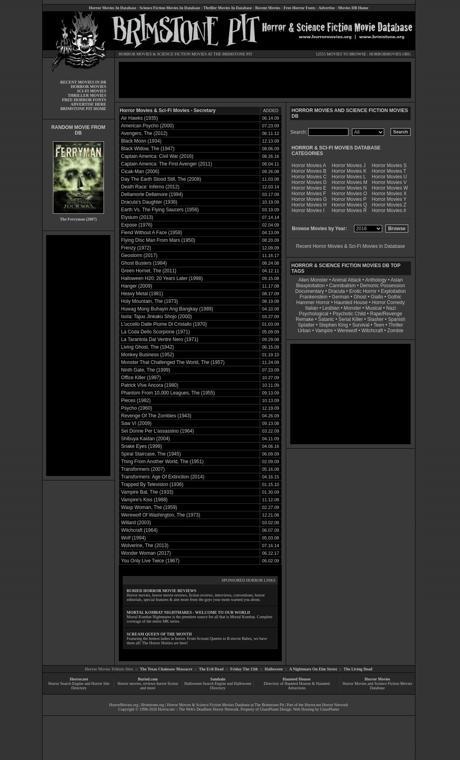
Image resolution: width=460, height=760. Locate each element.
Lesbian (331, 308)
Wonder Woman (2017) (146, 553)
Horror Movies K (349, 171)
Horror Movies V (389, 182)
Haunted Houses (297, 679)
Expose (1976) (137, 225)
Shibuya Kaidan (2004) (145, 438)
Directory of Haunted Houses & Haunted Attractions (297, 685)
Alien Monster (313, 280)
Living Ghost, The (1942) (147, 347)
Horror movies (129, 683)
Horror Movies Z (389, 205)
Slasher (375, 319)
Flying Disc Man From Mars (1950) (158, 240)
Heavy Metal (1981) (142, 293)
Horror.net (79, 679)
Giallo (377, 297)
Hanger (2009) (136, 286)
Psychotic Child (349, 314)
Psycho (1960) (136, 408)
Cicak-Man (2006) (140, 171)
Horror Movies (377, 679)
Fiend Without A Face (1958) (151, 232)
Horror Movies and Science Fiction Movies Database (377, 685)
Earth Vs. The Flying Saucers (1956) (160, 209)
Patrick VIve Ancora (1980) (150, 385)
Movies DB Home (353, 8)
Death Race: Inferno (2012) (150, 187)
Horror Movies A (308, 165)
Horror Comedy (388, 302)
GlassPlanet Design (275, 709)
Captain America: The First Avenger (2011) (166, 164)
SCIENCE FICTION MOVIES (182, 54)
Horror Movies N (349, 188)
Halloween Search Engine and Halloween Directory (217, 685)
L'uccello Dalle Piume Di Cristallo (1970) (164, 324)
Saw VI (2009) (136, 423)
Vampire (324, 330)
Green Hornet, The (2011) (149, 271)
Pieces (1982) (136, 400)
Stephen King (333, 325)
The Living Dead (358, 669)
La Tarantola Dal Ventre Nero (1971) (160, 339)
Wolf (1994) (133, 538)
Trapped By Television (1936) (152, 484)
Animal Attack (346, 280)
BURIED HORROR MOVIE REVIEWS (162, 590)
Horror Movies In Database (112, 8)
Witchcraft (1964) (139, 530)
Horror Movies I (307, 210)
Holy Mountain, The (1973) (149, 301)
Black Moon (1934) (141, 141)
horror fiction (167, 683)
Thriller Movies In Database (228, 8)
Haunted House (350, 302)
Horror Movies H (308, 205)
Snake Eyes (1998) (141, 446)
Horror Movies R (349, 210)
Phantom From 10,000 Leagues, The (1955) (168, 393)
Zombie (395, 330)
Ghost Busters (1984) (144, 263)
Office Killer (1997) (141, 377)
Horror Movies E (308, 188)
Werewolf (347, 330)
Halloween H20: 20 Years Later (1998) (162, 278)
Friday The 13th (244, 669)
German (340, 297)
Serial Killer (350, 319)
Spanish (396, 319)
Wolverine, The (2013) (145, 545)
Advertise (326, 8)
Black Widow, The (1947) (148, 148)
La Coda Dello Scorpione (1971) (155, 332)
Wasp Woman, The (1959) (149, 507)
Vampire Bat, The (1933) (147, 492)
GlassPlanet (329, 709)
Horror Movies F (308, 193)
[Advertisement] (78, 355)
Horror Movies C (308, 177)
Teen (379, 325)
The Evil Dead (211, 669)
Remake (305, 319)
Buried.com (148, 679)
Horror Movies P (349, 199)
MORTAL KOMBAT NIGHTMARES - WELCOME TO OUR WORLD (188, 612)
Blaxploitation (310, 285)
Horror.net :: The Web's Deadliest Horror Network (198, 709)
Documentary (309, 291)
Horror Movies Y (389, 199)
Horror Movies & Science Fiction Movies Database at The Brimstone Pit (225, 705)
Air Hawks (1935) (139, 118)
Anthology (376, 280)
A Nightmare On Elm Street (313, 669)
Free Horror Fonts (299, 8)
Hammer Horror (313, 302)
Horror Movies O (349, 193)
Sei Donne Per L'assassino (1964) (157, 431)
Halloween (274, 669)
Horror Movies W (390, 188)
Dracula (336, 291)
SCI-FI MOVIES (91, 91)
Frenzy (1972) (136, 248)
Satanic (326, 319)
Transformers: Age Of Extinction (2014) (163, 477)
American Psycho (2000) (147, 126)
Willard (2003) (136, 522)
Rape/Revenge (386, 314)
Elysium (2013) (137, 217)
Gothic (394, 297)
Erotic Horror (363, 291)
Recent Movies (267, 8)
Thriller (396, 325)
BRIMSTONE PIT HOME (83, 108)
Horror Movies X (389, 193)
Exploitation (393, 291)
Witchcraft (372, 330)
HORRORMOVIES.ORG (390, 54)
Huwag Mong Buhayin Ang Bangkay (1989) (167, 309)
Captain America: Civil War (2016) (157, 156)
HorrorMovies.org (123, 705)
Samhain (218, 679)
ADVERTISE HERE (88, 104)
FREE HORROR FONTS (84, 100)
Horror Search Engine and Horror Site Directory (78, 685)
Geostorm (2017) (139, 255)
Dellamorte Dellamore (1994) (152, 194)
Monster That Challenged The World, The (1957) (173, 362)
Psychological (313, 314)
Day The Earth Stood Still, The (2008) (161, 179)
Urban (304, 330)
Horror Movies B (308, 171)
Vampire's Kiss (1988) (144, 500)
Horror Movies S (389, 165)
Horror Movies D (308, 182)
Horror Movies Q (349, 205)
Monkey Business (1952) (147, 355)
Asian (397, 280)
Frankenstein (313, 297)
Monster (352, 308)
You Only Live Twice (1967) (150, 561)
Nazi (391, 308)
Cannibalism (342, 285)
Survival (361, 325)
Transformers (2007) (143, 469)
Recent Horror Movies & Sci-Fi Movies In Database (350, 246)
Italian (311, 308)
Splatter (306, 325)
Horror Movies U (389, 177)
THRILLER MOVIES (87, 95)
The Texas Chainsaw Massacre (166, 669)
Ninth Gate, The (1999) (146, 370)
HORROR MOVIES (135, 54)
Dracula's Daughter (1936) (149, 202)
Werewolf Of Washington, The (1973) (160, 515)
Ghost (360, 297)
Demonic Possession (382, 285)
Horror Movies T (389, 171)
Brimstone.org (152, 705)
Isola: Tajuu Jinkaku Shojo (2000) (156, 316)
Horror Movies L (349, 177)
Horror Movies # (389, 210)
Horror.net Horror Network (326, 705)
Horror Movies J (349, 165)
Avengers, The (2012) (144, 133)
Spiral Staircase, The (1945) (151, 454)
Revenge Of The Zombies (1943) (156, 416)
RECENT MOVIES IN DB (83, 82)
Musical (374, 308)
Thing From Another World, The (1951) (162, 461)
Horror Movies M (349, 182)
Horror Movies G (309, 199)
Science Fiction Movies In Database (169, 8)
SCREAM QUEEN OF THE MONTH (159, 634)
